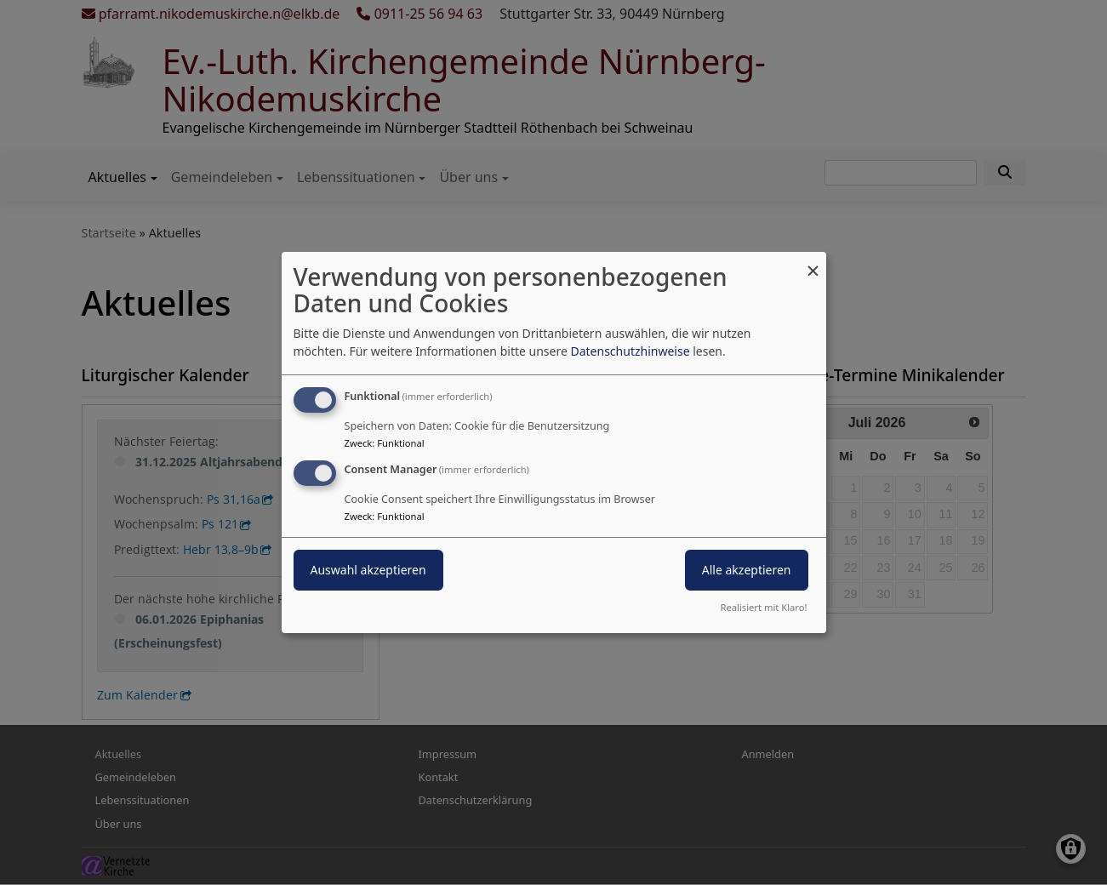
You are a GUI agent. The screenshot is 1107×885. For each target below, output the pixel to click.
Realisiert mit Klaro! (764, 607)
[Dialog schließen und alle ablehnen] (813, 262)
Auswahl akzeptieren (368, 570)
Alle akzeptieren (746, 570)
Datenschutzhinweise (629, 351)
